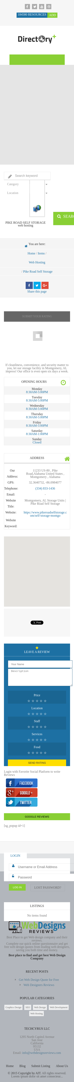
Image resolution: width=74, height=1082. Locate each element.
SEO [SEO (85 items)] (27, 1007)
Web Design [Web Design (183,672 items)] (40, 1007)
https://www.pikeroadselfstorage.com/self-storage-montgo (45, 514)
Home (31, 253)
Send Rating (37, 762)
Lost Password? (47, 887)
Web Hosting (37, 262)
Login (15, 855)
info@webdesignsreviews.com (41, 1052)
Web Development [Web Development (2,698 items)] (58, 1007)
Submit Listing (40, 1066)
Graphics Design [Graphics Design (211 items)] (13, 1007)
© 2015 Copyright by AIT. (24, 1073)
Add (52, 15)
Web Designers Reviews (38, 985)
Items (41, 253)
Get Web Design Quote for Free (39, 979)
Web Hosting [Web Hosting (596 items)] (36, 1013)
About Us (62, 1066)
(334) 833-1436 (45, 488)
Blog (22, 1066)
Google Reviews (37, 816)
